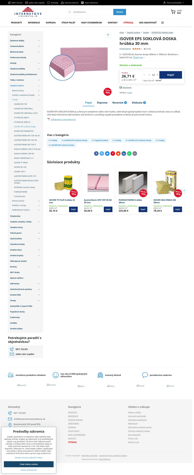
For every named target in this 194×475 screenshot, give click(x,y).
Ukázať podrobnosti (29, 470)
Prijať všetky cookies (29, 464)
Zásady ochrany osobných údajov (113, 455)
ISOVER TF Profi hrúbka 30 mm (62, 201)
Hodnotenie (125, 49)
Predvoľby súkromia (89, 455)
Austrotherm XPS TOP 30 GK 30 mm (98, 201)
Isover (129, 92)
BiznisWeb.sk (104, 459)
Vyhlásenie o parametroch (63, 119)
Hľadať (119, 12)
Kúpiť (170, 74)
